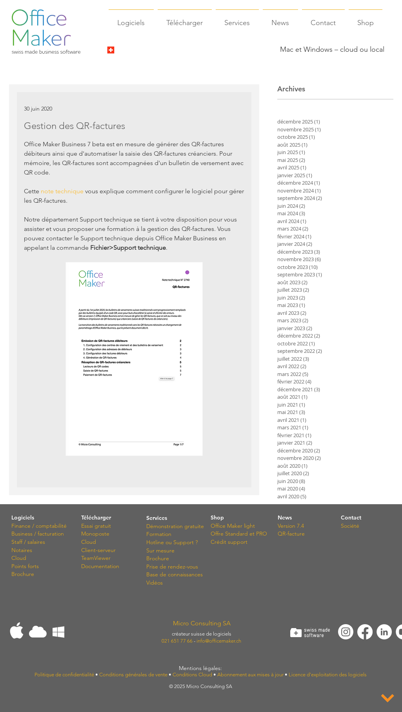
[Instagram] (345, 631)
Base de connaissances (174, 574)
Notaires (21, 550)
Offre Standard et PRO (239, 533)
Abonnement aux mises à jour (250, 674)
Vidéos (154, 582)
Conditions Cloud (192, 674)
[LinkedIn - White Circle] (384, 631)
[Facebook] (365, 631)
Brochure (22, 574)
